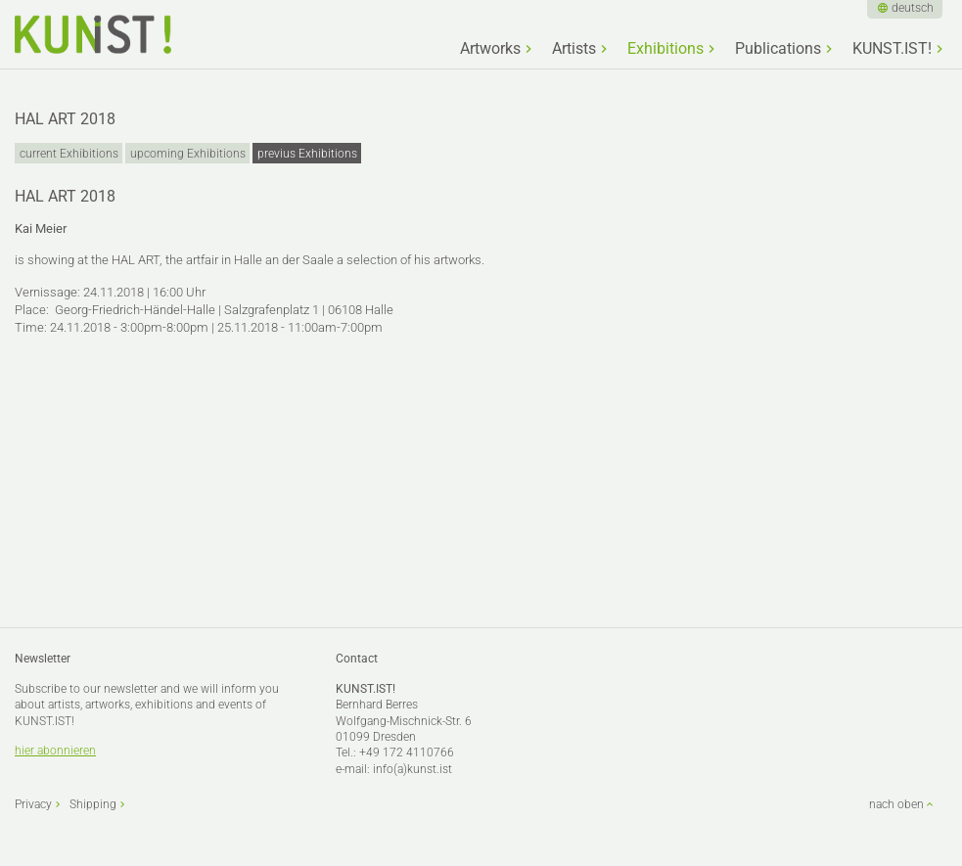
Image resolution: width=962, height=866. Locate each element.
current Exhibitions (69, 153)
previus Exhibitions (307, 153)
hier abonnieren (55, 750)
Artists (574, 49)
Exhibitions (665, 49)
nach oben (896, 804)
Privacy (33, 804)
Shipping (92, 804)
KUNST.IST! (892, 49)
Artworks (490, 49)
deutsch (913, 8)
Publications (778, 49)
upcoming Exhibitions (188, 153)
